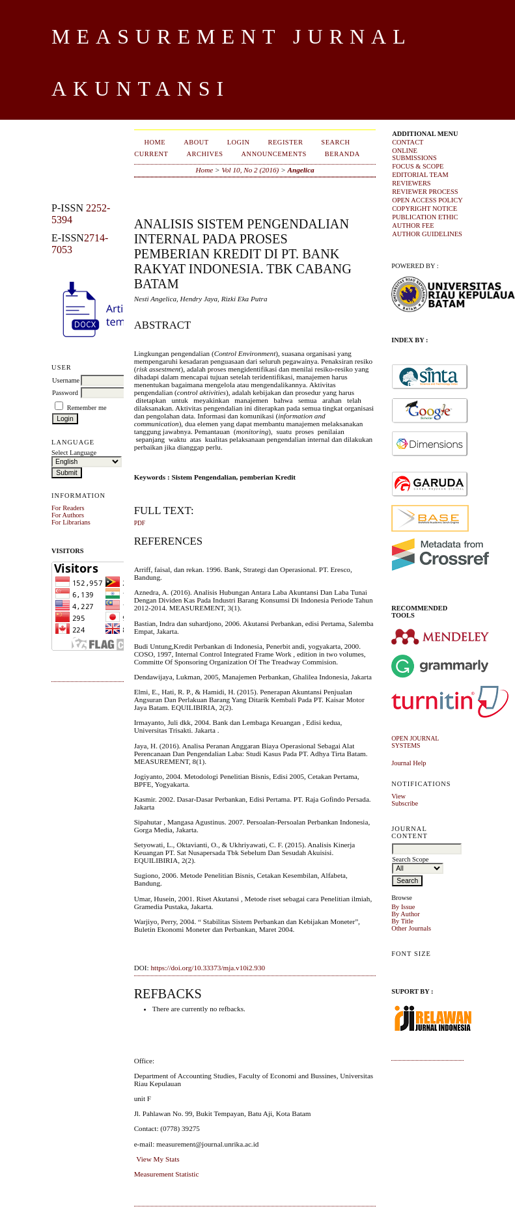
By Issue (403, 906)
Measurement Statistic (166, 1174)
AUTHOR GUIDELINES (427, 234)
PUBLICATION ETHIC (425, 217)
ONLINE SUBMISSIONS (414, 154)
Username (65, 380)
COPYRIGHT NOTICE (424, 208)
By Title (402, 921)
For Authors (67, 515)
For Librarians (70, 522)
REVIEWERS (411, 183)
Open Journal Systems (415, 742)
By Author (405, 914)
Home (155, 142)
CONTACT (407, 142)
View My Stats (157, 1159)
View (398, 796)
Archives (204, 153)
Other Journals (411, 928)
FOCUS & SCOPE (417, 166)
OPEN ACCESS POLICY (427, 200)
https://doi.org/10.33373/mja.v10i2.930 (207, 968)
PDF (139, 523)
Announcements (274, 153)
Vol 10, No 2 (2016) (250, 170)
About (196, 142)
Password (65, 392)
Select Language (73, 452)
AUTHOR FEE (413, 225)
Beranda (342, 153)
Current (151, 153)
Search (335, 142)
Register (285, 142)
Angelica (301, 170)
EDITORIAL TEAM (420, 174)
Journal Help (408, 763)
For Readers (68, 507)
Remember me (87, 407)
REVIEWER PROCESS (425, 191)
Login (238, 142)
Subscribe (404, 803)
